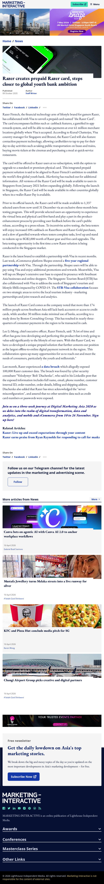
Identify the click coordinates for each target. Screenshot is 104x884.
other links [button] (52, 859)
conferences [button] (52, 839)
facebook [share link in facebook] (19, 107)
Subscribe (80, 5)
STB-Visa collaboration (72, 287)
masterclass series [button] (52, 848)
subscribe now (25, 778)
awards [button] (52, 828)
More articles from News (52, 499)
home (7, 41)
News (19, 41)
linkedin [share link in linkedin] (33, 107)
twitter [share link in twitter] (7, 107)
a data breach (51, 366)
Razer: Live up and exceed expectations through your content (44, 433)
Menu (95, 4)
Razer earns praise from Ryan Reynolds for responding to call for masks (51, 437)
